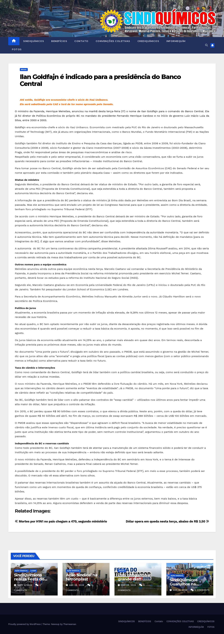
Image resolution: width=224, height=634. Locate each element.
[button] (206, 45)
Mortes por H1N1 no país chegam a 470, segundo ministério (61, 521)
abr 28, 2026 (76, 585)
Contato (81, 41)
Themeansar (69, 624)
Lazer (33, 571)
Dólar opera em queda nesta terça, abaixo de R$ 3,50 (167, 521)
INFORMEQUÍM (176, 41)
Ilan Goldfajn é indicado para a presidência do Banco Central (100, 80)
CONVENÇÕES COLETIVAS (113, 41)
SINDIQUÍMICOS (33, 41)
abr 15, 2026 (180, 590)
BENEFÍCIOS (59, 41)
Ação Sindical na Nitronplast (81, 577)
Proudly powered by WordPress (24, 624)
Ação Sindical (21, 571)
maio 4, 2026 (24, 585)
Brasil (24, 69)
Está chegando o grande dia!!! (134, 577)
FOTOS (17, 49)
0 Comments (202, 590)
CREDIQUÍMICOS (148, 41)
